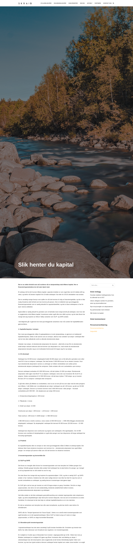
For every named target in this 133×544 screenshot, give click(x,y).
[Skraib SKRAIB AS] (25, 3)
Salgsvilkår (93, 331)
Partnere (98, 3)
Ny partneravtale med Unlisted (100, 310)
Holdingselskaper (60, 3)
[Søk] (113, 3)
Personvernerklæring (97, 328)
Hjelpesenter (73, 3)
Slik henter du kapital (97, 313)
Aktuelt (89, 3)
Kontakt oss (107, 3)
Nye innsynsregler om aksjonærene (101, 306)
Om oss (82, 3)
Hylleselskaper (45, 3)
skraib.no (22, 272)
